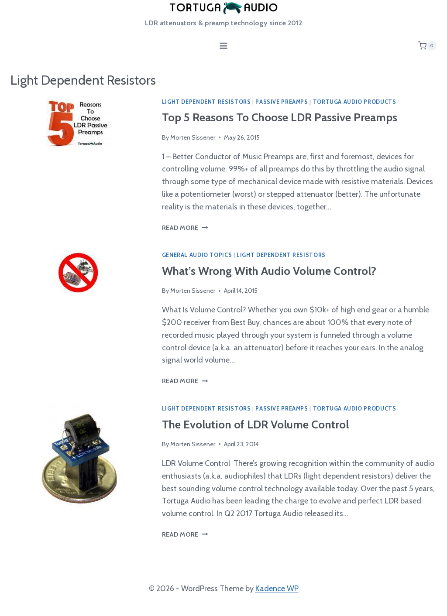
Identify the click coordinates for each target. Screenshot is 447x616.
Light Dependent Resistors (206, 102)
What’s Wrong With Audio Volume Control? (269, 271)
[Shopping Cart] (427, 46)
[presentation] (79, 166)
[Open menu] (224, 45)
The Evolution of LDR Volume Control (255, 424)
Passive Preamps (281, 102)
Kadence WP (277, 588)
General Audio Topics (197, 255)
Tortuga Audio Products (354, 102)
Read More (185, 228)
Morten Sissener (192, 137)
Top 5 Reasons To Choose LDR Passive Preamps (279, 117)
